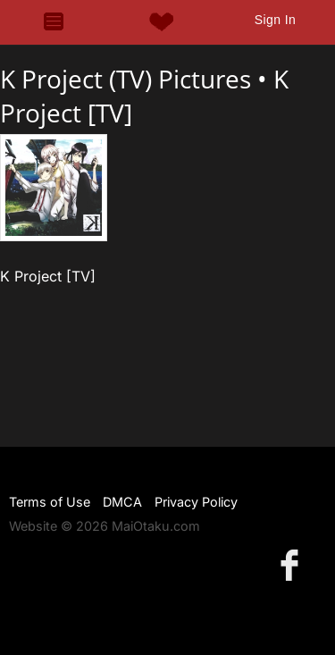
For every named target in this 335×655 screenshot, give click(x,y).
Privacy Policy (196, 501)
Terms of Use (49, 501)
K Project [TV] (48, 276)
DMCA (122, 501)
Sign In (275, 20)
